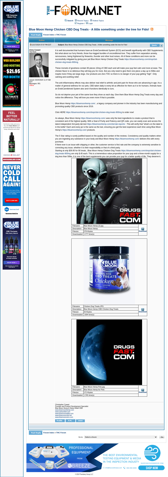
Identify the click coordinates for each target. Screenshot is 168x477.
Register (79, 23)
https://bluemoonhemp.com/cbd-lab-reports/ (106, 124)
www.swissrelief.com (62, 412)
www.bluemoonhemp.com (64, 410)
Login (89, 23)
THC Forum (61, 35)
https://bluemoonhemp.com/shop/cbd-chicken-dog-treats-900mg (94, 112)
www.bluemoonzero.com (64, 417)
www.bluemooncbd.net (63, 415)
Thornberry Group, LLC (86, 474)
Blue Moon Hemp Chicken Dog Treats (107, 59)
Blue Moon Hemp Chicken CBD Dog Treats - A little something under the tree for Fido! (89, 29)
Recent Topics (83, 21)
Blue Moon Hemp (62, 103)
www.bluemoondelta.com (64, 413)
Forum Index (49, 35)
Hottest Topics (98, 21)
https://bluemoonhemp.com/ (83, 103)
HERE (62, 112)
